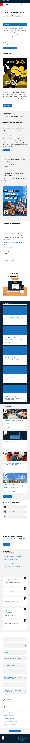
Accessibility (20, 740)
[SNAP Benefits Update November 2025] (15, 440)
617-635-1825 (8, 699)
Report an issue (10, 736)
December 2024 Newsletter (9, 247)
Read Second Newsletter (8, 721)
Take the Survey (7, 105)
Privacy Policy (20, 737)
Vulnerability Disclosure (23, 738)
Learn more (6, 544)
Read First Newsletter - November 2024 (12, 242)
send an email (9, 703)
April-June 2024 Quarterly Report (12, 563)
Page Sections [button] (15, 24)
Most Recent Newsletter (8, 724)
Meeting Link (7, 161)
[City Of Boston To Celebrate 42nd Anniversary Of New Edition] (15, 462)
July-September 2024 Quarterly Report (13, 559)
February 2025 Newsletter (9, 260)
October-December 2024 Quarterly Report (14, 556)
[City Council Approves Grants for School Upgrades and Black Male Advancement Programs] (15, 419)
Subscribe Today (9, 239)
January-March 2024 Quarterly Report (13, 566)
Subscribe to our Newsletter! (9, 715)
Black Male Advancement (10, 552)
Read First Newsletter (8, 718)
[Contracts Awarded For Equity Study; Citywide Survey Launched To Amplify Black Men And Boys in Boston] (15, 483)
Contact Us (20, 741)
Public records (21, 739)
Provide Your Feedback (15, 731)
